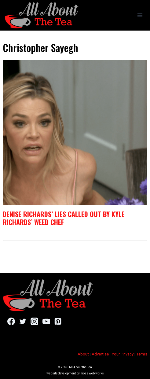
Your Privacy (123, 354)
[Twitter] (22, 321)
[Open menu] (139, 15)
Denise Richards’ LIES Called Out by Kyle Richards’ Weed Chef (64, 218)
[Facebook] (11, 321)
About (83, 354)
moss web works (92, 373)
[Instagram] (34, 321)
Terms (141, 354)
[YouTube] (46, 321)
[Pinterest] (58, 321)
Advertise (100, 354)
